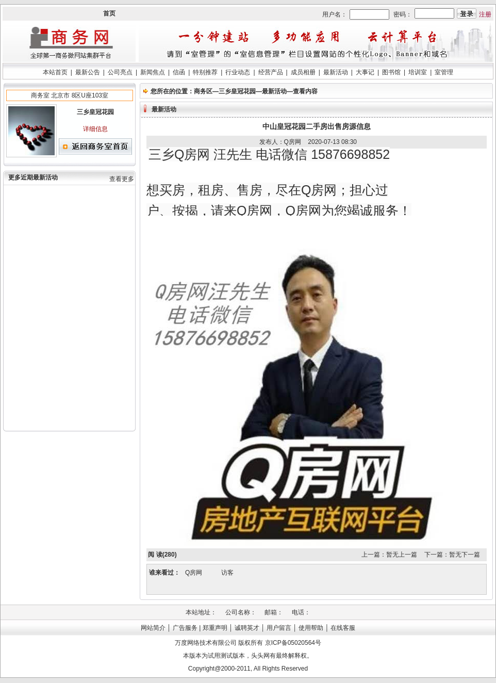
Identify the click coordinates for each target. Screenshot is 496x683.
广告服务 (185, 627)
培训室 (417, 72)
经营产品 (270, 72)
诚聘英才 (247, 627)
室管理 (444, 72)
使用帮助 (311, 627)
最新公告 (87, 72)
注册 (485, 14)
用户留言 (279, 627)
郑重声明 (215, 627)
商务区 (203, 91)
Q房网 (193, 572)
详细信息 (95, 129)
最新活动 (335, 72)
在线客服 (342, 627)
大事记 (365, 72)
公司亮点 (120, 72)
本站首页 (55, 72)
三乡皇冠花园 (237, 91)
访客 (227, 572)
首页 (109, 13)
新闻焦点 (152, 72)
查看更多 (121, 179)
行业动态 (237, 72)
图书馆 (391, 72)
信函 (179, 72)
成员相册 (303, 72)
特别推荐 (205, 72)
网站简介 (153, 627)
